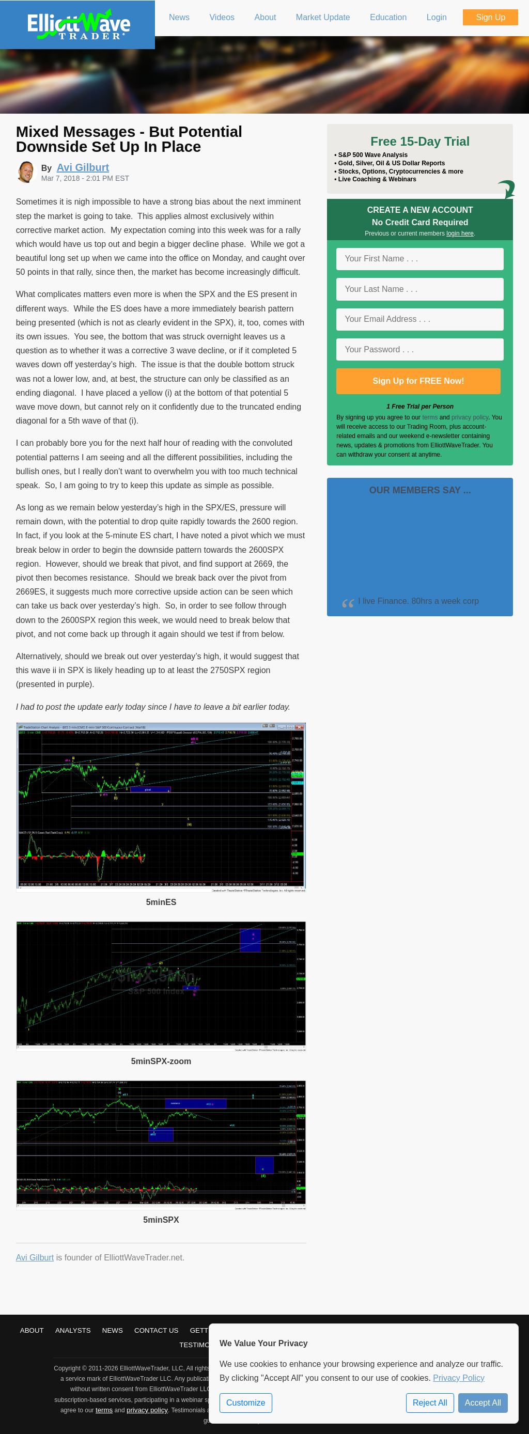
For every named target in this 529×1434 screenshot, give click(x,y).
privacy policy (470, 417)
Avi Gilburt (35, 1257)
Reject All (430, 1402)
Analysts (73, 1330)
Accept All (483, 1402)
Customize (246, 1402)
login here (460, 233)
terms (430, 417)
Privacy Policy (459, 1378)
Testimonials (204, 1345)
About (32, 1330)
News (112, 1330)
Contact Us (156, 1330)
